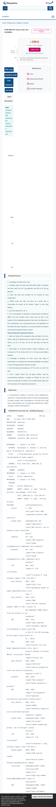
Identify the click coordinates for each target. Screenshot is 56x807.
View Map (9, 90)
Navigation (5, 16)
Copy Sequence (8, 83)
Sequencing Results (36, 79)
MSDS (32, 84)
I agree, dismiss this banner (42, 796)
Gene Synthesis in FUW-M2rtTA (41, 31)
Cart (49, 3)
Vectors (26, 23)
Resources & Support (15, 23)
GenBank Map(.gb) (36, 89)
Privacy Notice (15, 803)
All (5, 8)
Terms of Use (5, 805)
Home (4, 23)
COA (31, 74)
